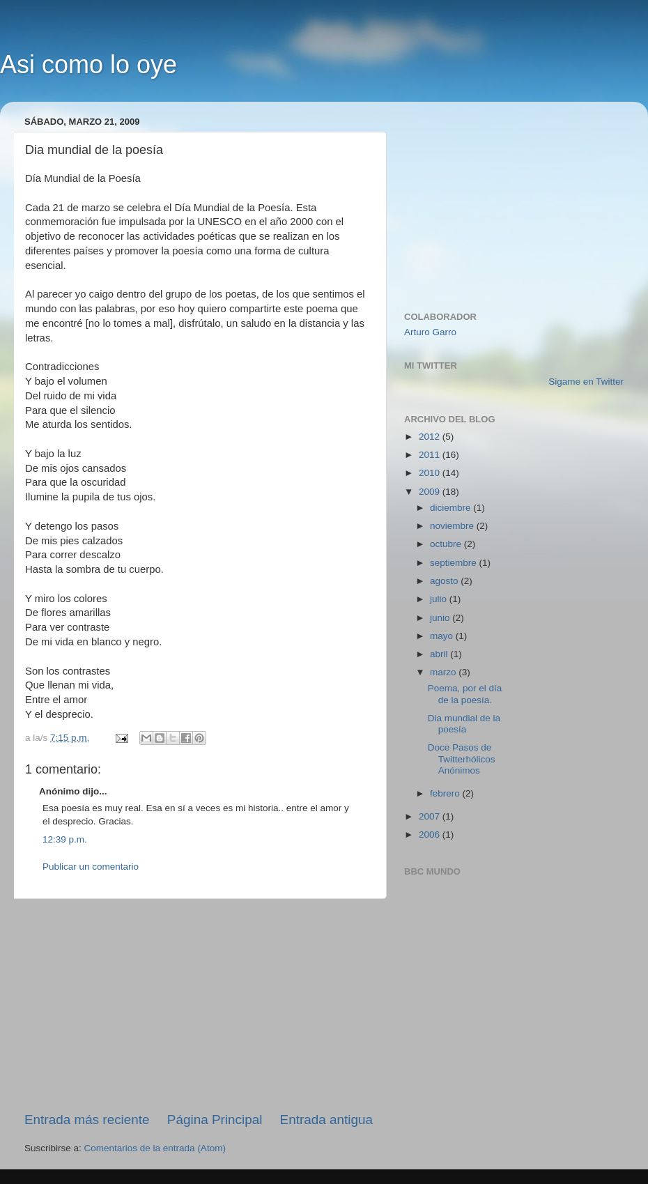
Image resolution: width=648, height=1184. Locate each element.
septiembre (454, 563)
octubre (447, 544)
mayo (443, 636)
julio (439, 599)
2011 (430, 454)
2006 (430, 834)
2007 (430, 816)
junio (441, 618)
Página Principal (215, 1119)
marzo (444, 672)
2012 (430, 436)
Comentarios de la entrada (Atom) (155, 1148)
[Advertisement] (198, 1005)
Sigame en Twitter (586, 381)
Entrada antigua (326, 1119)
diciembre (451, 507)
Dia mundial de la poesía (464, 724)
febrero (446, 793)
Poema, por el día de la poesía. (465, 694)
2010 (430, 473)
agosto (445, 581)
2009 (430, 491)
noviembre (453, 526)
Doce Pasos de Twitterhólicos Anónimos (461, 758)
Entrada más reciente (87, 1119)
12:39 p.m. (65, 839)
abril (440, 654)
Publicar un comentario (91, 866)
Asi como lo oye (88, 64)
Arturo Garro (430, 332)
